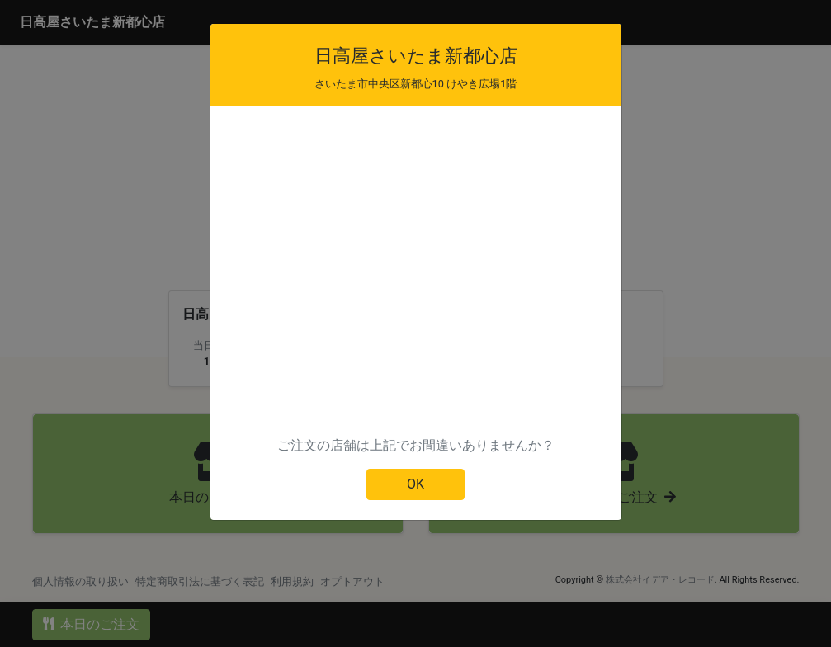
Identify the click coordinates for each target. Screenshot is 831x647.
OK (415, 484)
